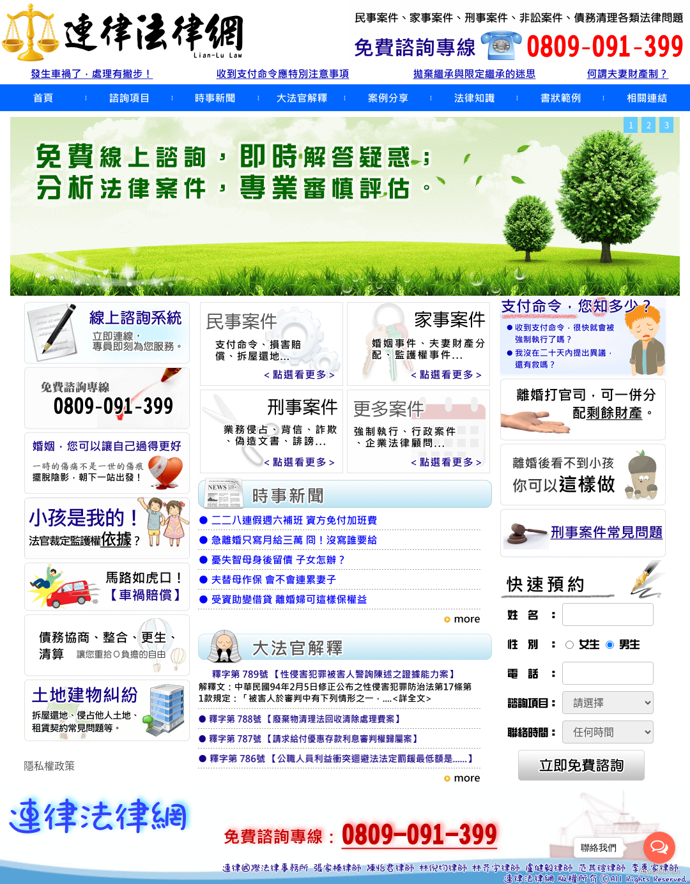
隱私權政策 (49, 765)
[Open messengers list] (659, 848)
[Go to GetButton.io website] (659, 871)
